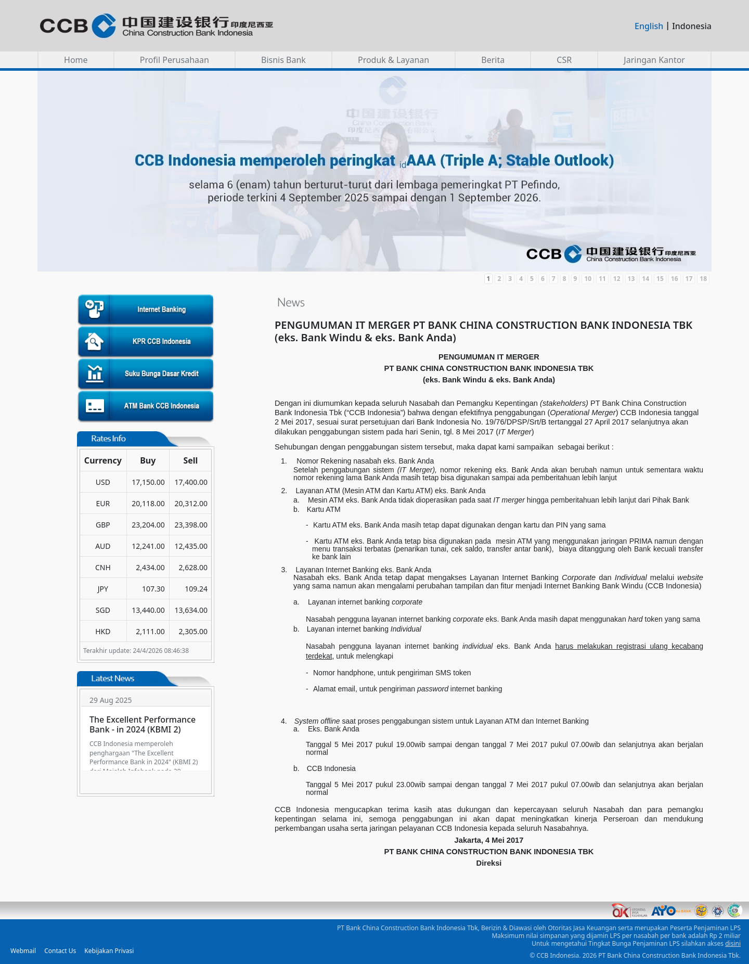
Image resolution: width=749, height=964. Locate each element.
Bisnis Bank (283, 60)
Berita (493, 60)
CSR (564, 60)
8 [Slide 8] (564, 278)
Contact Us (60, 950)
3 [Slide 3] (510, 278)
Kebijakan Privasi (109, 950)
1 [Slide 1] (488, 278)
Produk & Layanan (393, 60)
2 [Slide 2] (499, 278)
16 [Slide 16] (674, 278)
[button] (374, 171)
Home (76, 60)
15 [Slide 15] (660, 278)
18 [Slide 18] (703, 278)
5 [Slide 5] (532, 278)
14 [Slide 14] (645, 278)
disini (733, 943)
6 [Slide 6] (543, 278)
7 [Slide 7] (554, 278)
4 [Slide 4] (521, 278)
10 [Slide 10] (587, 278)
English (649, 26)
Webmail (23, 950)
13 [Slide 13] (631, 278)
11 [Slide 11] (602, 278)
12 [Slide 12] (617, 278)
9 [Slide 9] (575, 278)
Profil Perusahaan (174, 60)
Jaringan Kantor (654, 60)
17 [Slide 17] (689, 278)
